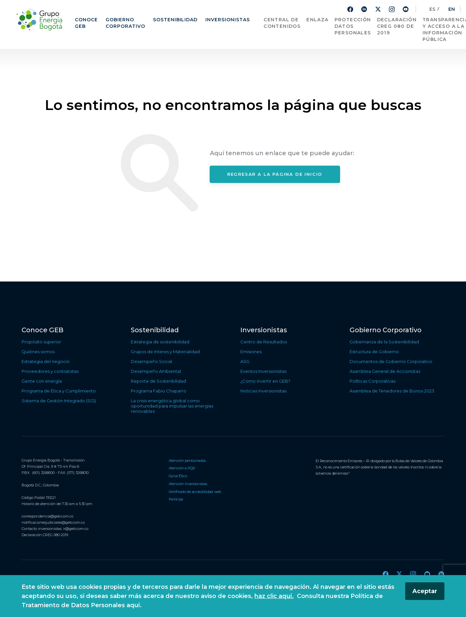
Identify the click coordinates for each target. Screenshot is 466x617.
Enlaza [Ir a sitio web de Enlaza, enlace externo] (317, 20)
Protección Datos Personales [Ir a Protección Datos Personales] (353, 26)
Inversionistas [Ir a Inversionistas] (227, 20)
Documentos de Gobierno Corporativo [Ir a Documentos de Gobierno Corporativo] (391, 361)
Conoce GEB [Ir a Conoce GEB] (86, 23)
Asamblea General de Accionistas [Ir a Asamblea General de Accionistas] (385, 371)
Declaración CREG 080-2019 (45, 535)
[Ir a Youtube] (405, 9)
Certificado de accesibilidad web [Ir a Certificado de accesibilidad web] (195, 491)
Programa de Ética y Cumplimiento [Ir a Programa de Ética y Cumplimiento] (59, 390)
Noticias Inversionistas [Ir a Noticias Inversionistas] (263, 390)
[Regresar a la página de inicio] (41, 19)
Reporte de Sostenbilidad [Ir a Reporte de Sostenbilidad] (158, 381)
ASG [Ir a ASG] (245, 361)
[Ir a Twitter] (378, 9)
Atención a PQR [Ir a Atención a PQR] (182, 468)
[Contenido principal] (233, 165)
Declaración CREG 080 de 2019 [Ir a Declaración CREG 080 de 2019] (397, 26)
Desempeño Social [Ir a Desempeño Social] (151, 361)
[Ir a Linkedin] (364, 9)
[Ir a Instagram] (391, 9)
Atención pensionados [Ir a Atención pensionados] (187, 460)
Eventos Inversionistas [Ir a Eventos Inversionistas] (263, 371)
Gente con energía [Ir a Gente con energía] (42, 381)
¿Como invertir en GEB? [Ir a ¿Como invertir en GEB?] (265, 381)
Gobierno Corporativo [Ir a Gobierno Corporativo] (125, 23)
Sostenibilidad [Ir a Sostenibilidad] (175, 20)
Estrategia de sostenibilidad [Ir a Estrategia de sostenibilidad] (160, 341)
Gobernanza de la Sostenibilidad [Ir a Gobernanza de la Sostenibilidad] (384, 341)
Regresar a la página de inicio (274, 174)
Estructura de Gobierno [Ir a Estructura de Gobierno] (374, 351)
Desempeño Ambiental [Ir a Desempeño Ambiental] (156, 371)
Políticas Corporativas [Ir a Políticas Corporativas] (372, 381)
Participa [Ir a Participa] (176, 499)
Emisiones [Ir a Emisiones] (251, 351)
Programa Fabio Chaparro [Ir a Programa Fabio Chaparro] (158, 390)
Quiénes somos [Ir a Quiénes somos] (38, 351)
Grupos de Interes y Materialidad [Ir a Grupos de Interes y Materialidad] (165, 351)
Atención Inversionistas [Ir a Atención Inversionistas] (188, 483)
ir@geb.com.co (75, 528)
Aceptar (424, 591)
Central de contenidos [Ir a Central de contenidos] (282, 23)
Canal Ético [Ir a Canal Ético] (178, 476)
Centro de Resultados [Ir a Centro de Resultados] (263, 341)
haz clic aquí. (274, 596)
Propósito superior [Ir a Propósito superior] (41, 341)
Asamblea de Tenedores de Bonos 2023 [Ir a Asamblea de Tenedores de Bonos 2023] (392, 390)
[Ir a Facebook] (350, 9)
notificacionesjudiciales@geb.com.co (53, 522)
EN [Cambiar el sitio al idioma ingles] (448, 9)
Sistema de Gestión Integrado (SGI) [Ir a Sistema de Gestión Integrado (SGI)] (59, 400)
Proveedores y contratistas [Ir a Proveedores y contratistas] (50, 371)
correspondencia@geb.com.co (47, 516)
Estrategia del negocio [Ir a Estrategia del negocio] (46, 361)
